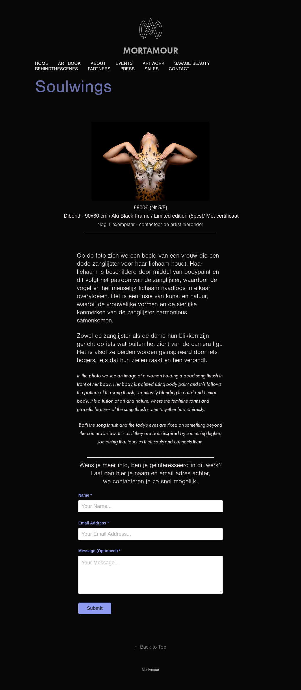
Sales (151, 68)
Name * (85, 495)
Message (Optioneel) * (99, 551)
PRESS (127, 68)
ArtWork (153, 63)
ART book (69, 63)
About (98, 63)
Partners (99, 68)
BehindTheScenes (56, 68)
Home (41, 63)
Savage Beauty (192, 63)
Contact (179, 68)
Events (124, 63)
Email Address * (93, 523)
